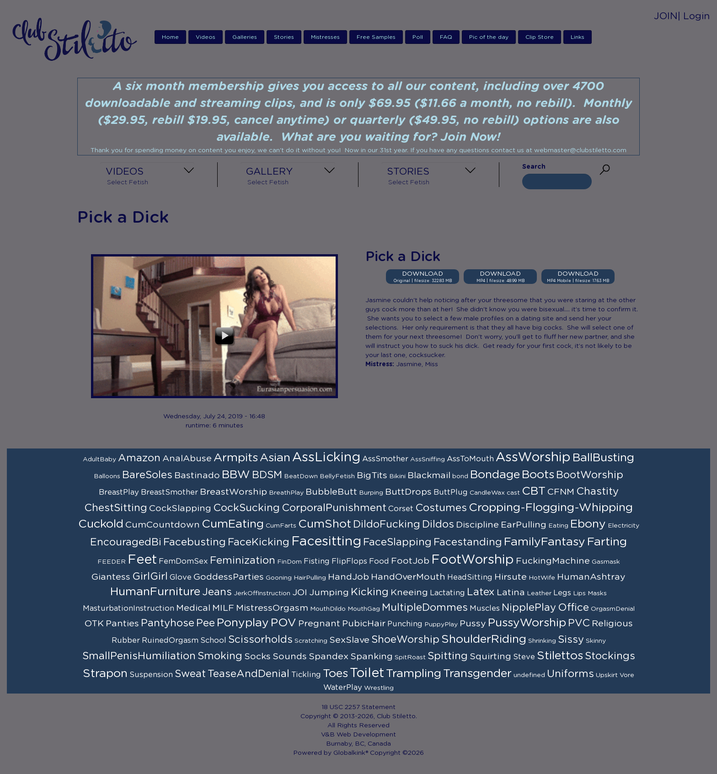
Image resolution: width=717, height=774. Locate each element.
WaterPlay (342, 687)
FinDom (289, 562)
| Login (694, 16)
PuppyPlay (441, 624)
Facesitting (326, 541)
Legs (562, 593)
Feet (142, 560)
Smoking (220, 656)
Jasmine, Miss (417, 364)
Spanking (371, 656)
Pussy (473, 623)
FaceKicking (258, 542)
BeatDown (301, 476)
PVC (579, 623)
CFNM (560, 491)
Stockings (610, 656)
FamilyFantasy (544, 542)
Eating (558, 526)
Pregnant (319, 623)
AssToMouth (470, 459)
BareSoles (147, 475)
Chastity (597, 491)
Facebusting (194, 542)
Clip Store (539, 37)
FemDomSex (183, 561)
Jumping (329, 592)
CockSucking (246, 508)
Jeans (217, 592)
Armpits (236, 458)
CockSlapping (180, 508)
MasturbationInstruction (128, 608)
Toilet (367, 673)
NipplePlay (529, 608)
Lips (579, 593)
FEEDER (111, 562)
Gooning (279, 578)
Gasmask (606, 562)
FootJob (410, 561)
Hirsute (510, 577)
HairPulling (310, 578)
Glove (181, 577)
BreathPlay (286, 493)
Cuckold (100, 524)
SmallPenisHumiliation (139, 656)
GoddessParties (228, 577)
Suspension (151, 674)
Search (534, 167)
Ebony (588, 524)
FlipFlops (349, 561)
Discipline (477, 524)
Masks (597, 593)
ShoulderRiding (483, 639)
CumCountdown (162, 524)
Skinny (596, 641)
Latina (511, 592)
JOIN (666, 16)
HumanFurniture (155, 592)
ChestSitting (115, 508)
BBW (236, 474)
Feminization (242, 560)
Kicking (370, 592)
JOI (299, 592)
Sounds (290, 656)
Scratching (310, 641)
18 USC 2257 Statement (358, 707)
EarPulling (523, 524)
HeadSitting (469, 577)
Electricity (623, 526)
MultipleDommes (425, 608)
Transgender (477, 673)
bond (460, 476)
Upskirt (607, 675)
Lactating (447, 593)
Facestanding (467, 542)
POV (283, 623)
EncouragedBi (125, 542)
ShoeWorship (405, 640)
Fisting (317, 561)
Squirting (490, 656)
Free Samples (376, 37)
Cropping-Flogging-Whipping (551, 507)
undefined (529, 675)
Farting (607, 542)
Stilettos (560, 656)
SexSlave (349, 640)
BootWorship (589, 475)
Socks (257, 656)
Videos (205, 37)
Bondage (495, 474)
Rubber (126, 640)
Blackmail (428, 475)
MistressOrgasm (272, 608)
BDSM (267, 475)
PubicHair (363, 623)
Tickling (306, 674)
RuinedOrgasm (170, 640)
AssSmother (385, 459)
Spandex (328, 656)
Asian (275, 458)
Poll (417, 37)
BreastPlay (119, 492)
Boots (538, 474)
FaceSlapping (397, 542)
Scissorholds (260, 640)
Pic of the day (488, 37)
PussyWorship (527, 623)
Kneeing (409, 592)
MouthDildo (328, 609)
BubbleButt (331, 491)
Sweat (190, 674)
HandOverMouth (408, 577)
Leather (539, 593)
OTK (94, 623)
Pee (205, 623)
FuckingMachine (553, 561)
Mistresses (325, 37)
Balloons (107, 476)
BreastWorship (233, 491)
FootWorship (472, 560)
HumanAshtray (591, 577)
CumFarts (281, 526)
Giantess (110, 577)
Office (573, 608)
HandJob (348, 577)
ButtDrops (408, 491)
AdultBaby (99, 459)
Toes (335, 673)
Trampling (413, 673)
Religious (612, 623)
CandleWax (487, 493)
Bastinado (197, 475)
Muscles (485, 608)
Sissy (571, 640)
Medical (193, 608)
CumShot (324, 524)
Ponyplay (243, 623)
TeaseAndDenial (248, 674)
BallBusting (603, 458)
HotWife (542, 578)
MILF (223, 608)
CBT (534, 491)
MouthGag (364, 609)
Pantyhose (167, 623)
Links (577, 37)
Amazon (139, 458)
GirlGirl (150, 576)
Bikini (397, 476)
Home (170, 37)
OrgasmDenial (613, 609)
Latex (481, 592)
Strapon (105, 673)
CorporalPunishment (334, 508)
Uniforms (570, 674)
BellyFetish (337, 476)
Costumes (441, 508)
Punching (405, 624)
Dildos (438, 524)
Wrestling (379, 688)
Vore (627, 675)
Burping (371, 493)
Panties (122, 623)
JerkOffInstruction (262, 593)
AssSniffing (427, 459)
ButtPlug (450, 492)
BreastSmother (169, 492)
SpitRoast (410, 657)
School (213, 640)
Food (379, 561)
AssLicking (326, 457)
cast (513, 493)
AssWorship (533, 457)
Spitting (448, 656)
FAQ (446, 37)
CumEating (233, 524)
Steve (524, 657)
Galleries (244, 37)
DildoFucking (386, 524)
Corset (400, 508)
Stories (284, 37)
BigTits (372, 475)
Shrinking (542, 641)
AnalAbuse (187, 458)
